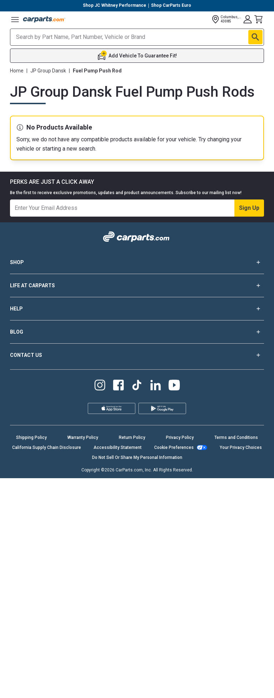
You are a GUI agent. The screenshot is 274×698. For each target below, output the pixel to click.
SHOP (137, 482)
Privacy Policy (180, 657)
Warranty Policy (82, 657)
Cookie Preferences (174, 667)
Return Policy (132, 657)
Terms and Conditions (236, 657)
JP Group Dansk (48, 71)
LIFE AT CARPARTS (137, 505)
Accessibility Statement (117, 667)
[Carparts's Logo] (44, 19)
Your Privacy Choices (241, 667)
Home (17, 71)
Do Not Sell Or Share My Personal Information (137, 677)
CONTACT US (137, 575)
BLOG (137, 551)
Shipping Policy (31, 657)
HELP (137, 528)
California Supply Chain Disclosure (46, 667)
